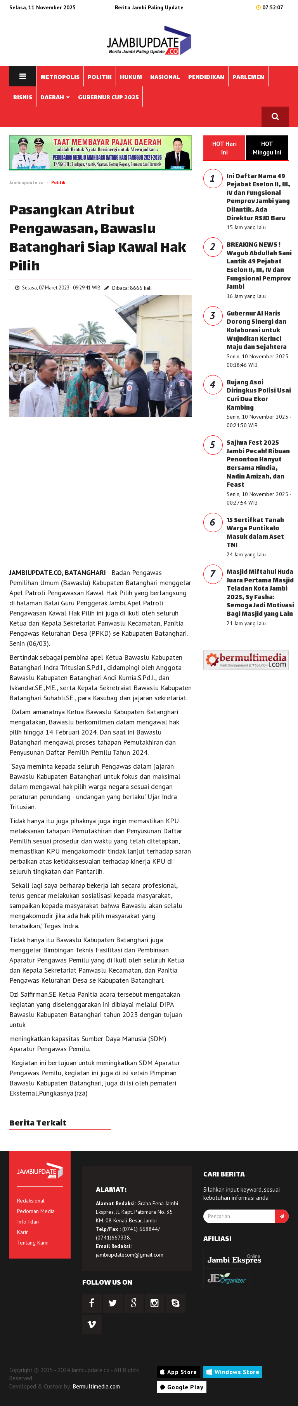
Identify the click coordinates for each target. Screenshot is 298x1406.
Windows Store (232, 1372)
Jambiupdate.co (26, 182)
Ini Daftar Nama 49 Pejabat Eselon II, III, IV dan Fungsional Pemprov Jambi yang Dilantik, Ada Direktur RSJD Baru (258, 197)
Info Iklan (28, 1221)
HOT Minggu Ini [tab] (267, 148)
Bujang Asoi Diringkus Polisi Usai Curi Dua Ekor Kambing (259, 395)
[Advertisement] (100, 487)
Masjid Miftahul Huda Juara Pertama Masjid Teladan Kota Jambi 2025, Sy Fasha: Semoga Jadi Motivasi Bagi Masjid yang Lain (260, 593)
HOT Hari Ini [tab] (224, 148)
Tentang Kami (33, 1242)
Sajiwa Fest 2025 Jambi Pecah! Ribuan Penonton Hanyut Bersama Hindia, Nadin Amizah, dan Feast (258, 464)
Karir (22, 1232)
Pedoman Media (36, 1211)
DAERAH (55, 98)
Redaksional (31, 1200)
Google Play (181, 1387)
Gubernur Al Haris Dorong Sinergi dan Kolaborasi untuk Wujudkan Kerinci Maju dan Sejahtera (257, 331)
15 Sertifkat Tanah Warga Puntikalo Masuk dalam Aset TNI (255, 533)
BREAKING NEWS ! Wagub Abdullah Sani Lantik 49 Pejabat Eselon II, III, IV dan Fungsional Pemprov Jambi (259, 266)
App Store (178, 1372)
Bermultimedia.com (96, 1386)
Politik (58, 182)
